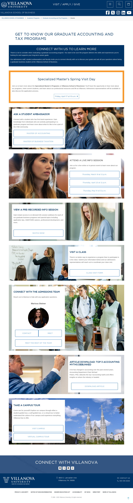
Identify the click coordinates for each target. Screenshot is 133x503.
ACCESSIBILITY (77, 492)
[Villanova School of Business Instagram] (119, 14)
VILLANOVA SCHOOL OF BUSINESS (18, 13)
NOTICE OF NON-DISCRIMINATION (41, 492)
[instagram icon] (72, 468)
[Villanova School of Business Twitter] (113, 14)
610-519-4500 (125, 481)
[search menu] (119, 4)
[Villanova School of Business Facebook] (108, 14)
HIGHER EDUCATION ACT (62, 492)
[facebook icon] (60, 468)
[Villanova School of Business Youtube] (130, 14)
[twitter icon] (64, 468)
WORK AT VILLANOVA (109, 492)
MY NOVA (87, 492)
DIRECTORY (96, 492)
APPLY (66, 4)
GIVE (77, 4)
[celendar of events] (129, 4)
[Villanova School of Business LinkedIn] (124, 14)
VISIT (56, 4)
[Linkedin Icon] (68, 468)
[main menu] (110, 4)
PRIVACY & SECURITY (21, 492)
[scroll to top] (128, 498)
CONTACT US (125, 478)
